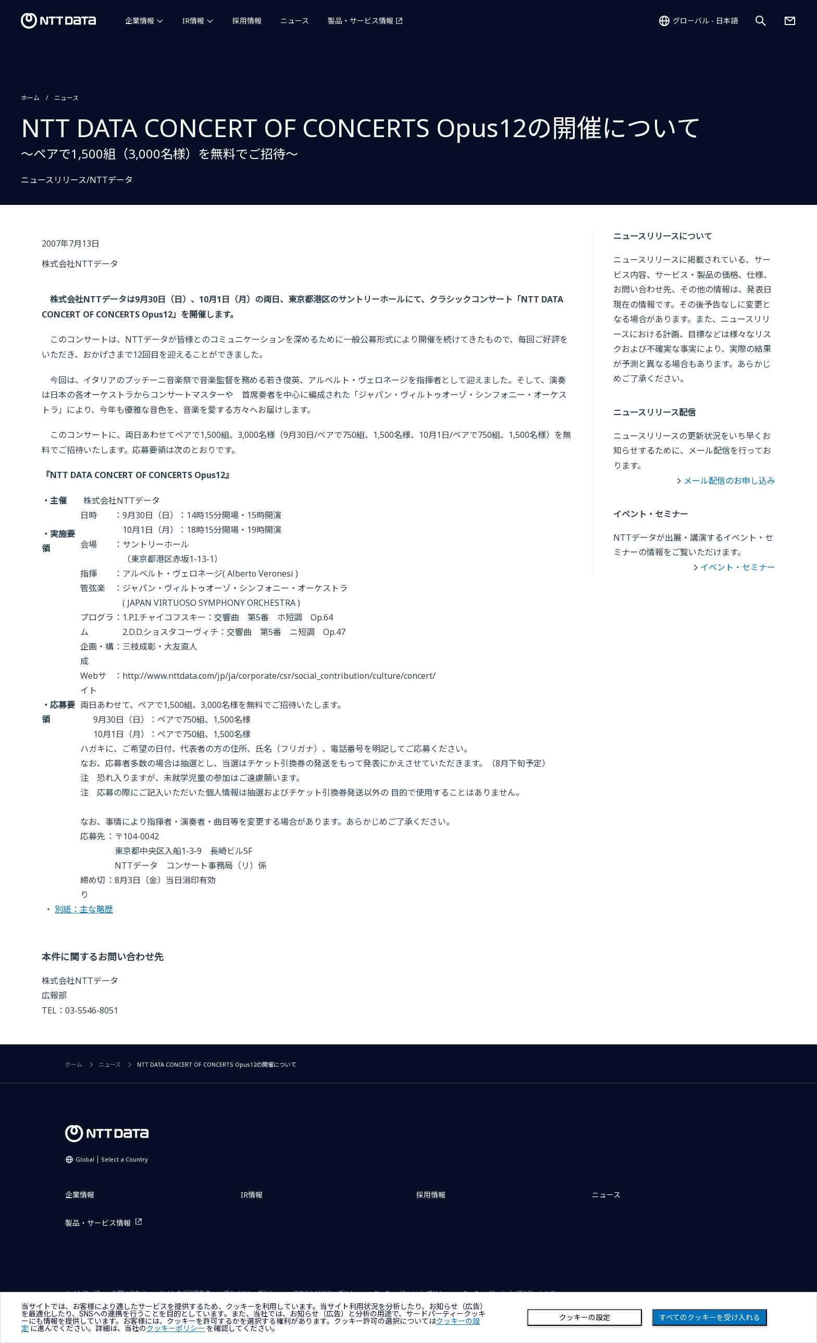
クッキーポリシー (175, 1328)
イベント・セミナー (737, 567)
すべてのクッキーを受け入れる (709, 1317)
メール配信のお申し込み (729, 480)
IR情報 (193, 21)
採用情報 (247, 21)
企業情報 (139, 21)
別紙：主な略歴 (84, 909)
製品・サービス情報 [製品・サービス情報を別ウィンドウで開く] (360, 21)
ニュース (294, 21)
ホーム (30, 97)
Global (112, 1159)
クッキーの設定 (584, 1317)
